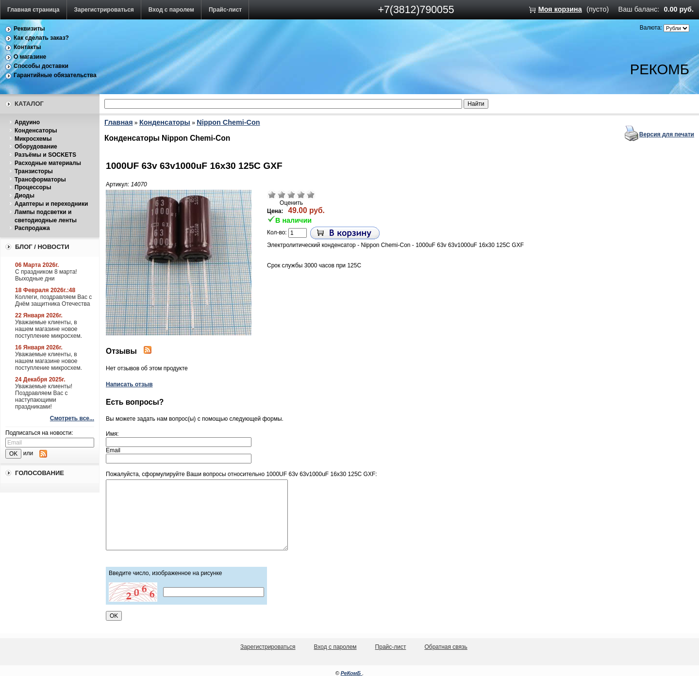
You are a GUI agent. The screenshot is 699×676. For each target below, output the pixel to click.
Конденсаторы (36, 130)
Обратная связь (445, 646)
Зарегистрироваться (104, 9)
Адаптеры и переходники (51, 203)
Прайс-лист (225, 9)
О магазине (30, 56)
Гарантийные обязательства (55, 75)
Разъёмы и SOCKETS (45, 154)
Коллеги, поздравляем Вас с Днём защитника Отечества (53, 300)
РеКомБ (352, 673)
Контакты (27, 47)
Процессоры (33, 187)
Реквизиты (29, 28)
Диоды (24, 195)
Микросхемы (33, 138)
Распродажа (32, 228)
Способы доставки (41, 66)
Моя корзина (560, 9)
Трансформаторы (40, 179)
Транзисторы (34, 171)
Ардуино (27, 122)
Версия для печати (666, 134)
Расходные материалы (48, 163)
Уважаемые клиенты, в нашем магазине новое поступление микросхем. (48, 329)
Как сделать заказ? (41, 37)
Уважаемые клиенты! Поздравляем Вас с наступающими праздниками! (43, 396)
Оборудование (36, 146)
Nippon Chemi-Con (228, 122)
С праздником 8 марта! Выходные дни (46, 275)
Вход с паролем (171, 9)
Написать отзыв (129, 384)
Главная (118, 122)
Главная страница (33, 9)
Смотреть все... (72, 418)
